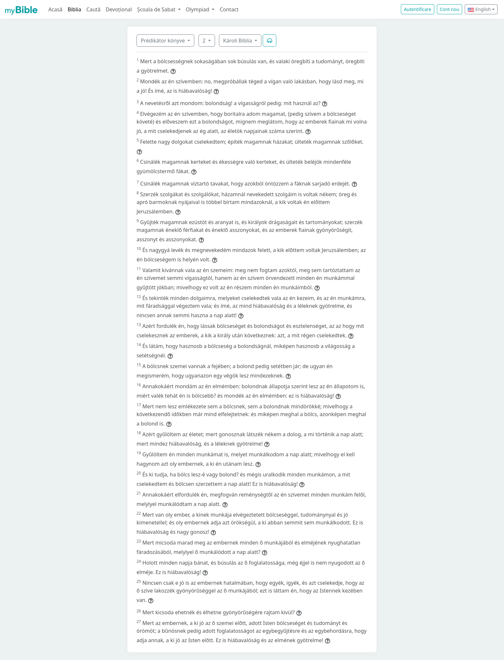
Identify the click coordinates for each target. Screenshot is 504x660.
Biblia (74, 9)
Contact (229, 9)
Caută (93, 9)
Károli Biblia (238, 40)
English (479, 9)
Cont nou (449, 9)
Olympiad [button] (198, 9)
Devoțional (119, 9)
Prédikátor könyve (163, 40)
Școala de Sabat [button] (157, 9)
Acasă (55, 9)
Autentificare (417, 9)
